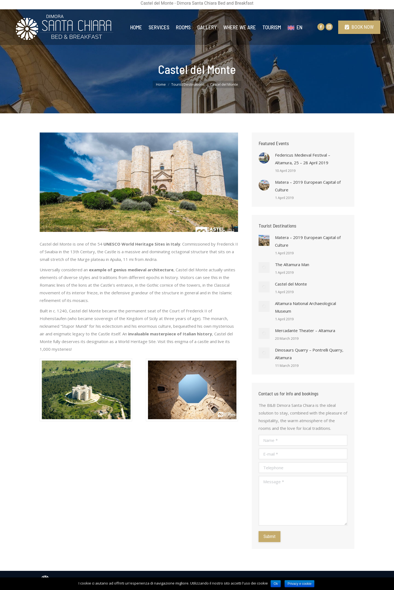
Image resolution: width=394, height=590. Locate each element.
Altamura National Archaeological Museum (305, 307)
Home (161, 84)
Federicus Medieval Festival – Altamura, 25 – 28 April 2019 (302, 158)
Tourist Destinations (188, 84)
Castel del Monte (291, 284)
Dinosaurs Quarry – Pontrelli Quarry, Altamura (309, 353)
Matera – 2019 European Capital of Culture (308, 185)
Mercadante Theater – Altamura (305, 330)
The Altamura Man (292, 264)
